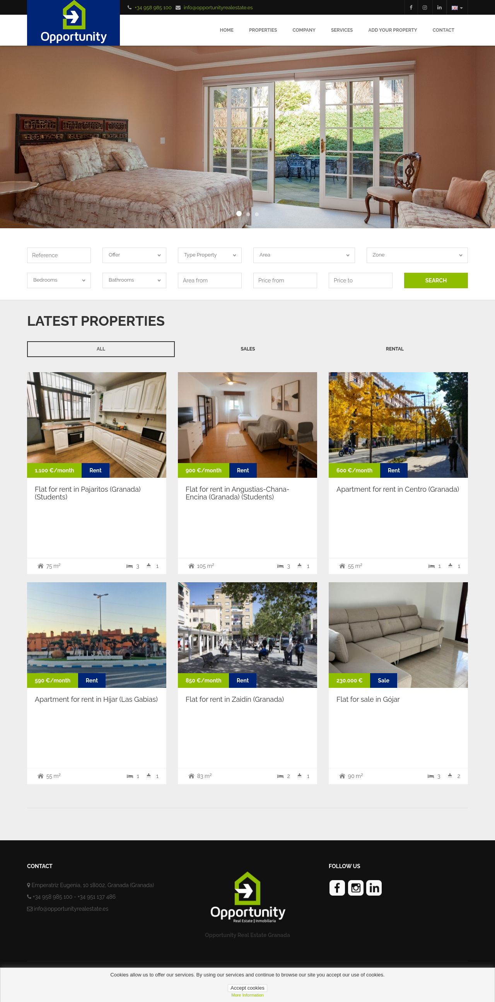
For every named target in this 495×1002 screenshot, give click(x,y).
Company (304, 30)
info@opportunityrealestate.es (218, 7)
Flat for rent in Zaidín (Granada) (235, 699)
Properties (263, 30)
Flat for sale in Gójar (368, 699)
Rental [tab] (395, 349)
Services (342, 30)
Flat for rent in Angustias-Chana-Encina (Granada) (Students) (237, 493)
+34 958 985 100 (153, 7)
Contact (443, 30)
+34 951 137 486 (96, 897)
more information (247, 995)
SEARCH (436, 280)
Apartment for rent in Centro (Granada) (397, 489)
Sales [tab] (248, 349)
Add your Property (392, 30)
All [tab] (101, 349)
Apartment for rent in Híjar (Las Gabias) (96, 699)
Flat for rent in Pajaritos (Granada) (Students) (88, 493)
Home (227, 30)
